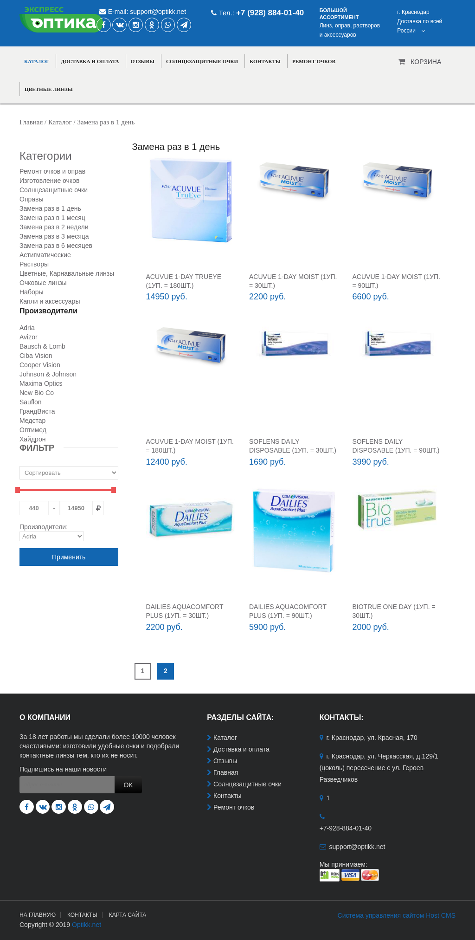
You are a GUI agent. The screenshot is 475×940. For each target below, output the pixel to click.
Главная (31, 122)
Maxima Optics (41, 383)
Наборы (31, 292)
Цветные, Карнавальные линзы (66, 273)
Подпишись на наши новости (63, 769)
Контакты (265, 61)
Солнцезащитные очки (202, 61)
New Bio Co (36, 392)
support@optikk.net (158, 11)
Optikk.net (86, 924)
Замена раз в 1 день (50, 208)
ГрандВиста (37, 411)
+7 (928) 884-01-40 (270, 12)
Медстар (32, 420)
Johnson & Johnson (48, 374)
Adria (27, 327)
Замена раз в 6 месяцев (55, 245)
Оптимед (32, 430)
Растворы (34, 264)
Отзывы (143, 61)
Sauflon (30, 402)
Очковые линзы (43, 282)
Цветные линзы (49, 89)
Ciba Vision (35, 355)
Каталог (36, 61)
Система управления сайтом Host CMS (397, 915)
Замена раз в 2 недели (53, 227)
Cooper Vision (39, 365)
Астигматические (45, 255)
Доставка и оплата (90, 61)
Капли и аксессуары (49, 301)
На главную (37, 915)
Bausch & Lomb (42, 346)
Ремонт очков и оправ (52, 171)
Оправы (31, 199)
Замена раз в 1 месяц (52, 217)
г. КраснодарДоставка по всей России (419, 21)
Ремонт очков (313, 61)
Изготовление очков (49, 180)
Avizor (28, 337)
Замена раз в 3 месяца (54, 236)
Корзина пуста (426, 64)
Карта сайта (128, 915)
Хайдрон (32, 439)
